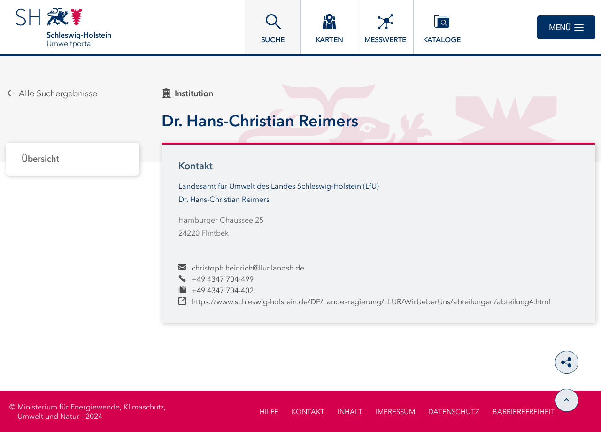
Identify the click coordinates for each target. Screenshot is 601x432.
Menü (566, 27)
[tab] (72, 159)
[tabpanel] (72, 159)
